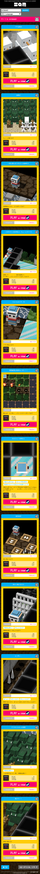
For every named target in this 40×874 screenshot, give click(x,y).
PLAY (20, 81)
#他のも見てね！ (9, 482)
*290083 (32, 718)
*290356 (32, 86)
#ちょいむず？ (19, 628)
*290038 (32, 858)
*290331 (32, 222)
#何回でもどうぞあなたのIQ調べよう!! (16, 484)
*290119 (32, 575)
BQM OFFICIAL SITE (28, 867)
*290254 (32, 429)
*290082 (32, 789)
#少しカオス (15, 699)
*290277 (32, 361)
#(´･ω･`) (6, 699)
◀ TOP (5, 867)
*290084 (32, 647)
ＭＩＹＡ (33, 66)
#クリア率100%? (21, 482)
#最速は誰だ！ (8, 628)
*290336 (32, 154)
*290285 (32, 293)
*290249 (32, 507)
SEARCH (25, 10)
